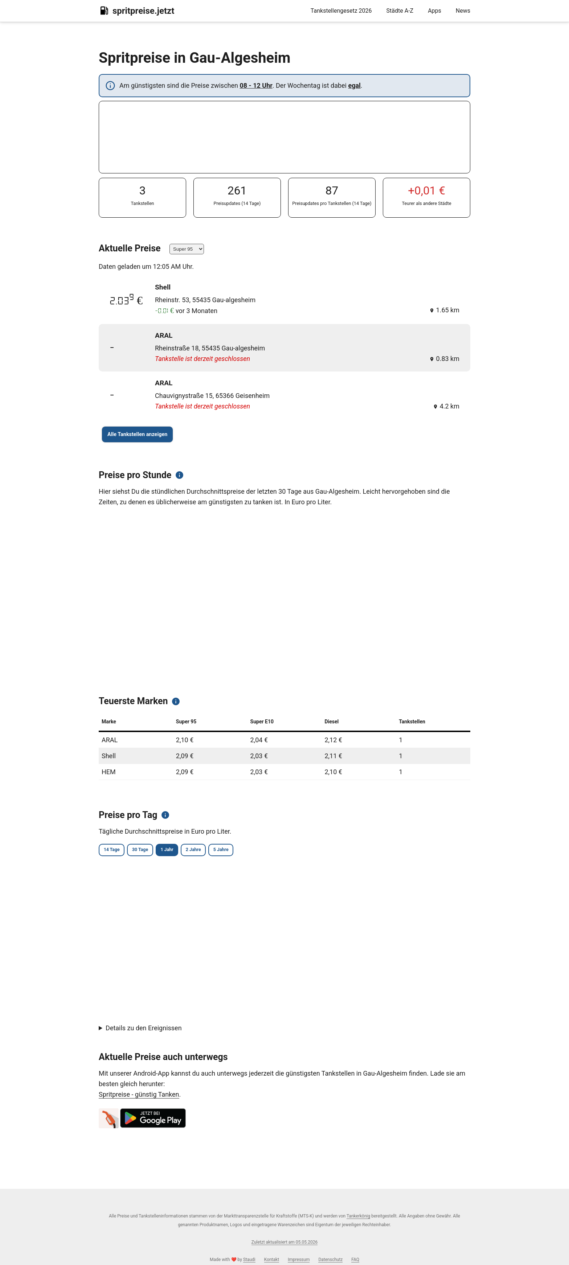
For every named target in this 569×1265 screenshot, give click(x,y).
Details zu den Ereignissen (144, 1029)
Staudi (249, 1259)
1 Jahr (190, 850)
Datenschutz (330, 1259)
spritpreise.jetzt (136, 10)
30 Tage (154, 850)
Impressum (299, 1259)
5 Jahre (263, 850)
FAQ (355, 1259)
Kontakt (271, 1259)
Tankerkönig (358, 1216)
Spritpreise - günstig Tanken (139, 1095)
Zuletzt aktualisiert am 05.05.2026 (284, 1242)
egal (354, 85)
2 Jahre (226, 850)
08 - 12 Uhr (256, 85)
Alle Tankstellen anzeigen (137, 434)
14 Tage (116, 850)
